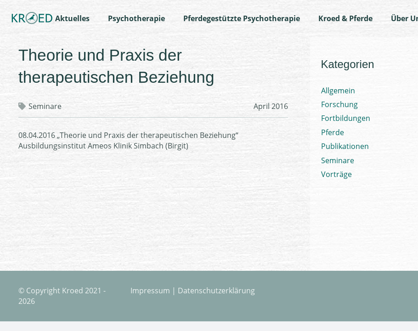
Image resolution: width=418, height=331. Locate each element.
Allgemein (338, 91)
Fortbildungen (345, 118)
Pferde (332, 132)
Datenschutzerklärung (216, 290)
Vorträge (336, 174)
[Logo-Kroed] (32, 18)
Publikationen (345, 146)
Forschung (339, 104)
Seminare (45, 106)
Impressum (150, 290)
